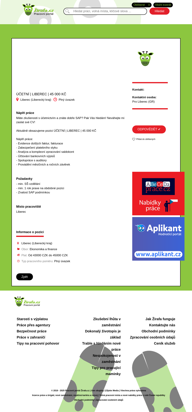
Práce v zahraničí (31, 337)
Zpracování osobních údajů (152, 337)
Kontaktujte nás (162, 325)
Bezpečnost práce (32, 331)
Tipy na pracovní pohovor (38, 343)
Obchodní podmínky (158, 331)
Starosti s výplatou (32, 319)
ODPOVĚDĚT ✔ (149, 129)
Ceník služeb (164, 343)
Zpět (24, 277)
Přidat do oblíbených (145, 139)
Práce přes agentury (33, 325)
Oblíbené (141, 5)
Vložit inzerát (163, 4)
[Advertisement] (44, 68)
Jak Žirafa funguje (160, 319)
